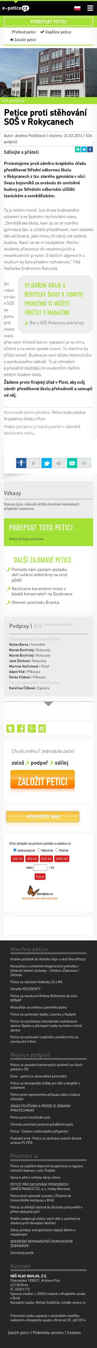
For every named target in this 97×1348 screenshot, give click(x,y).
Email (77, 149)
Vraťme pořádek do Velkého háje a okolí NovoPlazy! (48, 959)
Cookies (74, 1332)
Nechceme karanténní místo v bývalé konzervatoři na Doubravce (42, 591)
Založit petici (25, 39)
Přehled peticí (24, 31)
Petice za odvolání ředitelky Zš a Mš (36, 982)
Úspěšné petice (58, 31)
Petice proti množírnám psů (30, 1117)
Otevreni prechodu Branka (35, 602)
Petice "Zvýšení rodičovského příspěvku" (39, 1131)
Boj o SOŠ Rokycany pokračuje (57, 322)
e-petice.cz (16, 8)
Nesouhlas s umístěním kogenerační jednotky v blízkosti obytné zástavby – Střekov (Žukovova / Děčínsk (44, 970)
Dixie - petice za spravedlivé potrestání (38, 1076)
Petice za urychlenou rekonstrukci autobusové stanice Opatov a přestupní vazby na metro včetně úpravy (46, 1025)
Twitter (84, 149)
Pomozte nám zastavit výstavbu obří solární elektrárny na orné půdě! (39, 575)
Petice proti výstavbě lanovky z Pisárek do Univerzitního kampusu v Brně (40, 1197)
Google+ (32, 728)
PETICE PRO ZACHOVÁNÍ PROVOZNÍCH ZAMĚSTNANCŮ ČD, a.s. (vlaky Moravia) (40, 1186)
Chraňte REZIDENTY (25, 989)
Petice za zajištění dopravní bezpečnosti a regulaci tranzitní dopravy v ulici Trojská (46, 1168)
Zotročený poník (22, 1252)
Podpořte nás (42, 819)
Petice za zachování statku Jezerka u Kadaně (43, 1014)
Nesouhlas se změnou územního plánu (38, 1007)
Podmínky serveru (48, 1332)
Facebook (90, 149)
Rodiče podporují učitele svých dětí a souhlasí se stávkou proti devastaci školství (45, 1220)
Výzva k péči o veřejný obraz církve (35, 1177)
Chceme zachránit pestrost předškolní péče (41, 1124)
